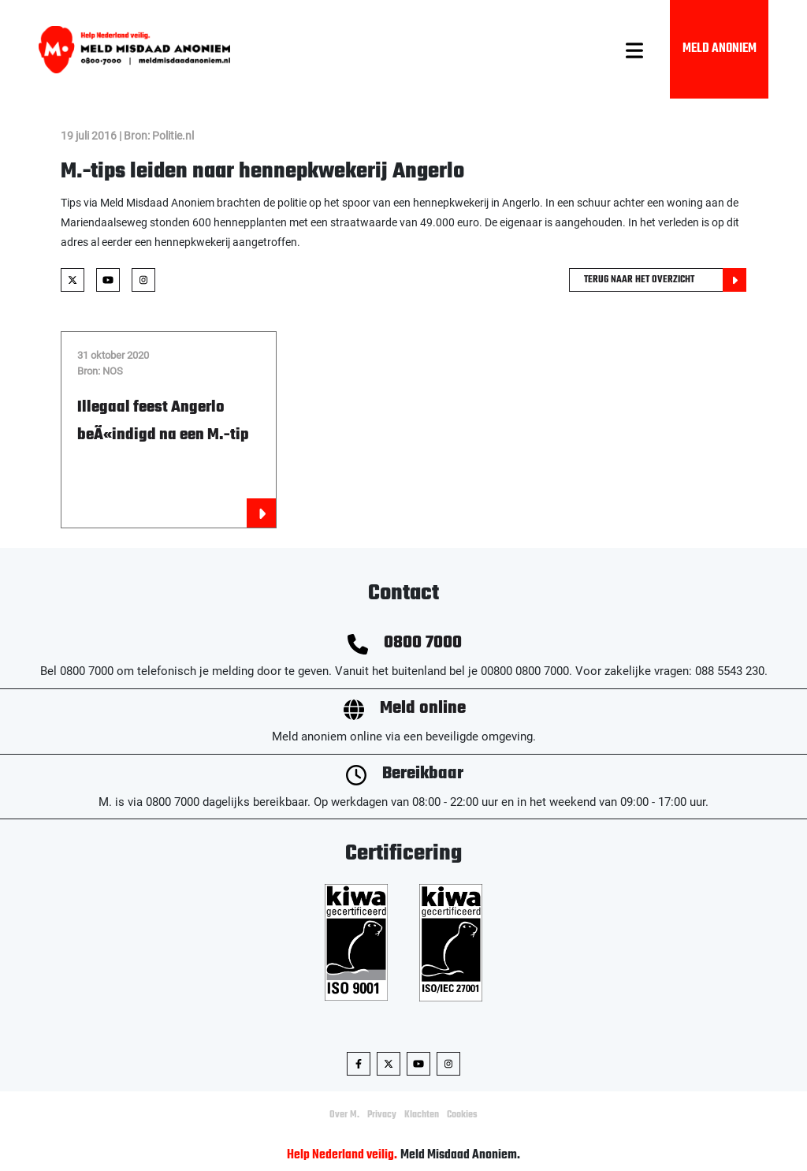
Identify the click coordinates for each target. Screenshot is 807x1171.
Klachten (421, 1115)
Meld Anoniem (719, 49)
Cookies (462, 1115)
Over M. (344, 1115)
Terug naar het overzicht (665, 280)
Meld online (423, 708)
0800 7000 (423, 643)
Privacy (381, 1115)
